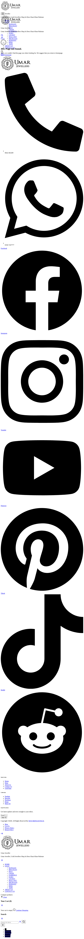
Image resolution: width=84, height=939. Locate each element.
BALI (10, 28)
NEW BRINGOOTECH (36, 821)
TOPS (11, 44)
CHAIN (11, 29)
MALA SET (13, 37)
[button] (4, 897)
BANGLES (12, 868)
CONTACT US (10, 891)
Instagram (8, 933)
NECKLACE (13, 38)
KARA (11, 33)
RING (11, 42)
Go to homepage (6, 55)
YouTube (8, 934)
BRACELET (13, 26)
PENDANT (12, 40)
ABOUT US (9, 46)
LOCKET (12, 35)
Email (3, 815)
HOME (7, 864)
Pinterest (7, 936)
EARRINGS (13, 875)
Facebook (8, 931)
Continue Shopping (22, 910)
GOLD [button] (7, 866)
